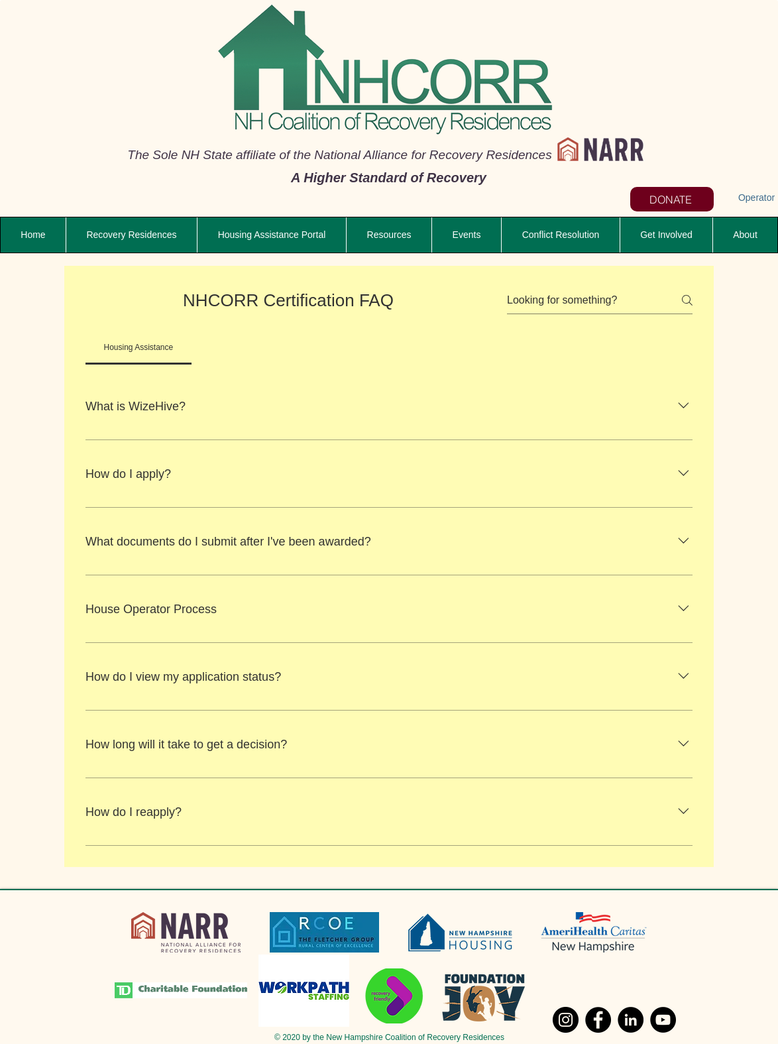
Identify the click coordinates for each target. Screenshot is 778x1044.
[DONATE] (672, 199)
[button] (388, 235)
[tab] (138, 347)
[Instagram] (566, 1020)
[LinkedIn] (630, 1020)
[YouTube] (663, 1020)
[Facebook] (598, 1020)
